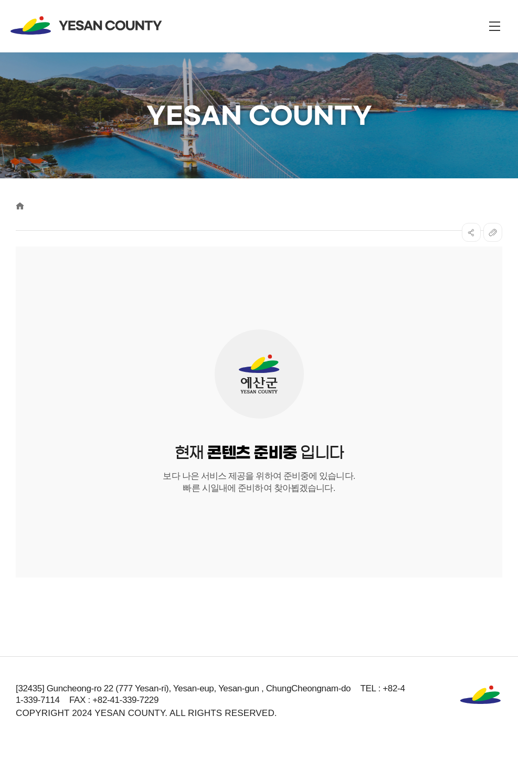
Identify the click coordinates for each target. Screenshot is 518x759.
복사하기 (492, 232)
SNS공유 (471, 232)
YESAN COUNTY (86, 25)
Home (20, 205)
